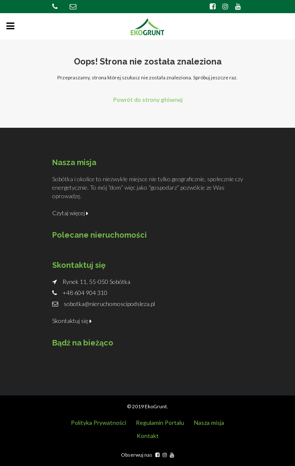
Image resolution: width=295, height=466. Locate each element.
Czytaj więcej (70, 212)
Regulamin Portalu (160, 422)
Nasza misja (209, 422)
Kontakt (148, 435)
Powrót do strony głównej (148, 99)
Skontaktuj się (72, 320)
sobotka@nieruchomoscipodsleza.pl (109, 303)
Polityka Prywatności (98, 422)
